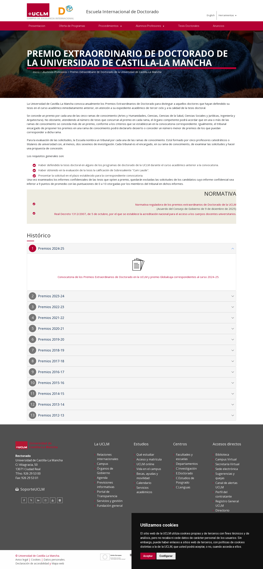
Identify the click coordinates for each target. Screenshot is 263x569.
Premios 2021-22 (51, 317)
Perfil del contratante (223, 494)
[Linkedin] (38, 500)
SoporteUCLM (32, 489)
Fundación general (110, 506)
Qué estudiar (145, 455)
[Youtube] (52, 500)
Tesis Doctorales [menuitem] (188, 26)
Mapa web (58, 563)
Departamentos (187, 464)
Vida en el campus (148, 469)
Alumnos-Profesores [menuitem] (149, 26)
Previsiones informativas (105, 484)
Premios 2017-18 (51, 361)
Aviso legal (21, 559)
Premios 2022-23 (51, 307)
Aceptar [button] (148, 555)
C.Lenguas (183, 487)
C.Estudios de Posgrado (185, 480)
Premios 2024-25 (51, 248)
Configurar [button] (166, 555)
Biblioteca (222, 455)
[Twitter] (31, 500)
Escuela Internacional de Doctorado (122, 11)
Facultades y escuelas (184, 457)
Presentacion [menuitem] (37, 26)
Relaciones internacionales (107, 457)
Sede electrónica (226, 469)
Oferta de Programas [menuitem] (72, 26)
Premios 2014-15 (51, 393)
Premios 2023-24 (51, 296)
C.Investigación (186, 468)
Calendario (143, 483)
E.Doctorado (184, 473)
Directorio (222, 510)
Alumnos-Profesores (54, 72)
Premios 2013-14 (51, 404)
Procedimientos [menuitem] (109, 26)
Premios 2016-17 (51, 372)
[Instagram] (45, 500)
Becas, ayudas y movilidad (147, 476)
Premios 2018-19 (51, 350)
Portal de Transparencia (107, 494)
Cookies (36, 559)
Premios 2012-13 (51, 415)
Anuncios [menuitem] (218, 26)
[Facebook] (24, 500)
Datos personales (54, 559)
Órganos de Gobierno (105, 470)
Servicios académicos (144, 490)
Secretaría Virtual (227, 464)
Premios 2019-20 (51, 339)
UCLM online (145, 464)
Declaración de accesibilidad (32, 563)
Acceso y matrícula (149, 459)
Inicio (36, 72)
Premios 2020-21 (51, 328)
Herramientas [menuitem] (226, 15)
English (211, 15)
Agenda (102, 478)
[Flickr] (60, 500)
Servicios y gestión (110, 501)
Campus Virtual (226, 459)
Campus (102, 464)
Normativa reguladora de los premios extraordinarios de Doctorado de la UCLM (185, 204)
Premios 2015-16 (51, 382)
